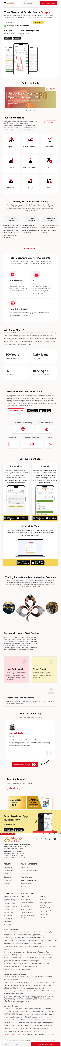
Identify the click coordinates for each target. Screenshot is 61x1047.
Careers (6, 874)
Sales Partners (25, 887)
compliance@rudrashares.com (14, 1034)
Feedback (7, 884)
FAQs (41, 899)
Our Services (25, 867)
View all (50, 122)
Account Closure (26, 909)
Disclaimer (43, 896)
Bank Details (44, 914)
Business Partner (26, 884)
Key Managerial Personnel (48, 911)
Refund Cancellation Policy (27, 916)
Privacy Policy (25, 899)
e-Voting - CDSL (9, 912)
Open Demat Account (48, 3)
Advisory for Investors (11, 896)
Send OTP (38, 22)
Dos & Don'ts (25, 906)
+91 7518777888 (22, 26)
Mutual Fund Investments (29, 870)
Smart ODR (7, 922)
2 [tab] (30, 111)
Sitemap (42, 917)
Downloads (24, 874)
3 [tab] (35, 111)
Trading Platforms (26, 877)
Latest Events (8, 880)
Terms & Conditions (27, 903)
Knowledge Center (46, 903)
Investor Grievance (10, 903)
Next (56, 98)
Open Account (30, 249)
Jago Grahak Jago (9, 900)
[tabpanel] (30, 97)
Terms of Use (25, 896)
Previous (2, 98)
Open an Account (16, 410)
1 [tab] (26, 111)
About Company (9, 867)
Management (8, 870)
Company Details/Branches (45, 906)
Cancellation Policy (27, 913)
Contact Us (8, 877)
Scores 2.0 (7, 925)
